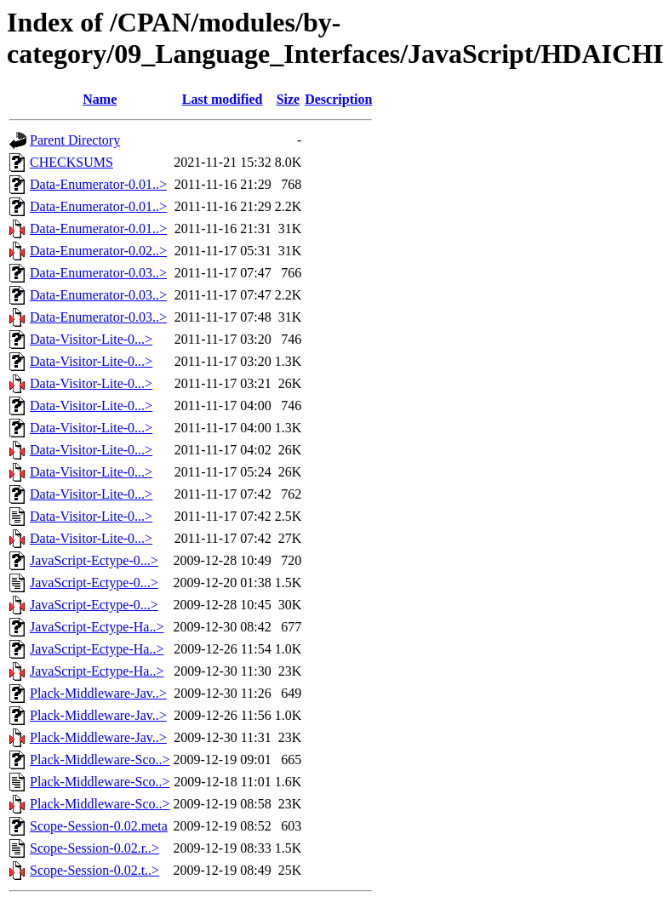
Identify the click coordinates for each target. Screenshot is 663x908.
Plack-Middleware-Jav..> (98, 693)
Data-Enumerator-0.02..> (98, 250)
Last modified (222, 99)
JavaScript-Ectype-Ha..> (96, 627)
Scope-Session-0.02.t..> (94, 870)
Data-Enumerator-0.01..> (98, 184)
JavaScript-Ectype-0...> (94, 560)
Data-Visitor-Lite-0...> (91, 339)
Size (288, 99)
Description (338, 99)
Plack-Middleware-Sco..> (100, 759)
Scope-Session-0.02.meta (99, 826)
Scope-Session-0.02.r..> (94, 848)
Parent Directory (75, 140)
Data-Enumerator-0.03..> (98, 273)
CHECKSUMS (71, 162)
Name (100, 99)
